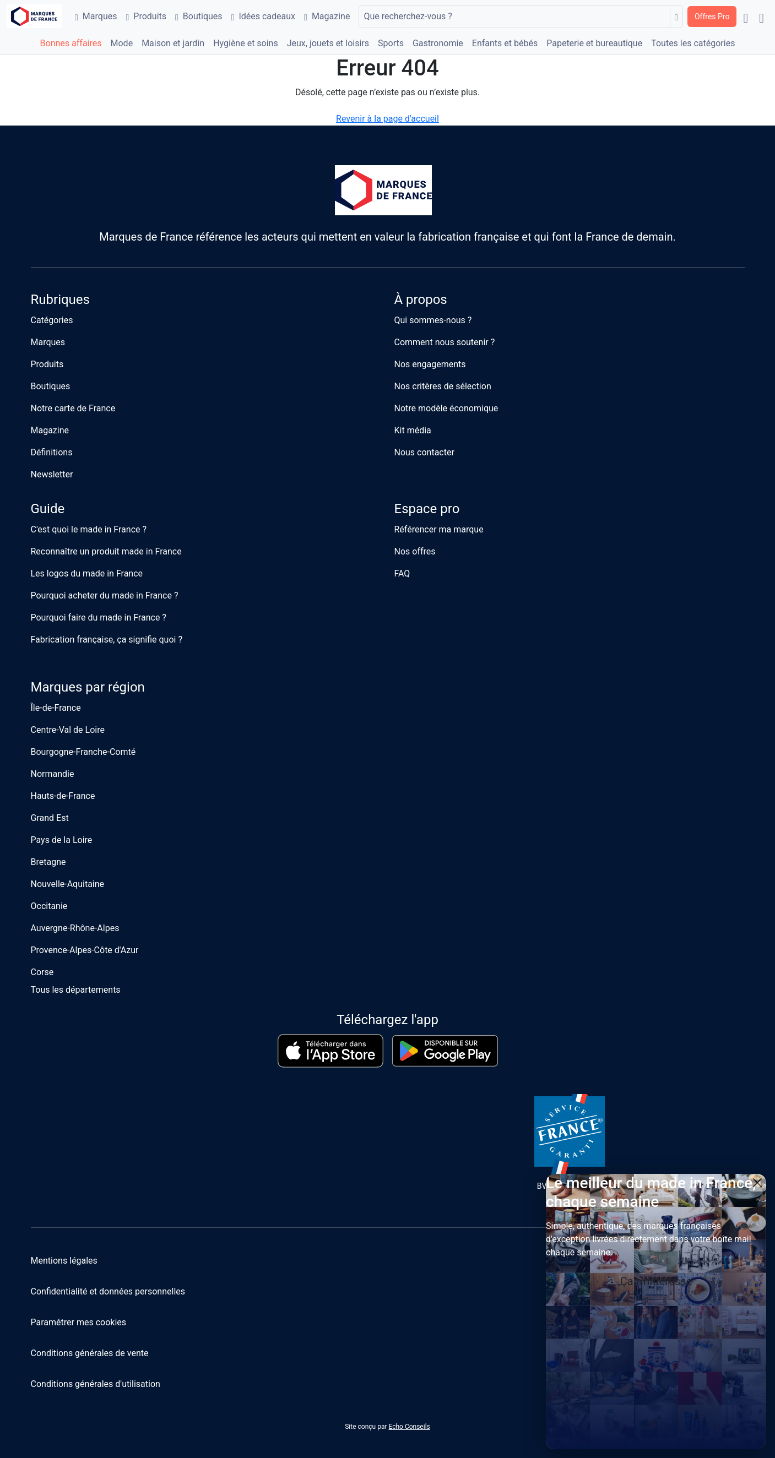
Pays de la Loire (62, 840)
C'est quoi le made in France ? (89, 529)
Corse (42, 972)
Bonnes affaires (71, 43)
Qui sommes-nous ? (433, 320)
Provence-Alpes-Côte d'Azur (85, 950)
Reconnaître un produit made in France (106, 551)
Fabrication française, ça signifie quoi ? (106, 639)
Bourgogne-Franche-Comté (83, 752)
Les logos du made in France (87, 573)
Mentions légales (64, 1260)
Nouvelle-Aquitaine (68, 884)
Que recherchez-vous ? (408, 16)
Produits (146, 16)
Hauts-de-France (63, 796)
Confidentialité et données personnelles (108, 1291)
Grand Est (50, 818)
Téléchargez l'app (387, 1019)
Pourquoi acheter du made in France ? (104, 595)
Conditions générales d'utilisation (95, 1384)
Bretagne (48, 862)
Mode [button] (122, 43)
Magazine (327, 16)
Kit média (412, 430)
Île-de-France (56, 708)
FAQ (402, 573)
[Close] (757, 1183)
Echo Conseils (409, 1426)
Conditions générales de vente (90, 1353)
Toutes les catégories (693, 43)
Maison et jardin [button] (173, 43)
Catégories (52, 320)
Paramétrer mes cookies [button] (79, 1322)
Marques (96, 16)
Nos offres (415, 551)
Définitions (52, 452)
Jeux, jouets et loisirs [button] (328, 43)
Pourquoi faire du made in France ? (98, 617)
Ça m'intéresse (656, 1281)
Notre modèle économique (446, 408)
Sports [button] (391, 43)
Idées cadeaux (263, 16)
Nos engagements (430, 364)
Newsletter (52, 474)
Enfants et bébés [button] (505, 43)
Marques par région (88, 687)
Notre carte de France (73, 408)
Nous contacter (424, 452)
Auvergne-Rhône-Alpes (75, 928)
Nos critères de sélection (442, 386)
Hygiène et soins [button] (245, 43)
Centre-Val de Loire (68, 730)
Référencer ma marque (439, 529)
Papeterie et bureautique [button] (594, 43)
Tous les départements (76, 989)
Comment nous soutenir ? (444, 342)
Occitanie (49, 906)
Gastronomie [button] (438, 43)
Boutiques (199, 16)
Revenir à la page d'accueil (387, 118)
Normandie (52, 774)
